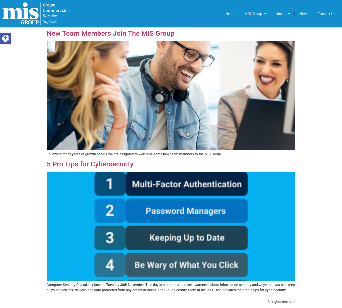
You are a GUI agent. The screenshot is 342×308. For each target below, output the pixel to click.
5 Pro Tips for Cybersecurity (90, 164)
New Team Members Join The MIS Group (110, 33)
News (303, 13)
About (283, 14)
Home (230, 13)
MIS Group (256, 14)
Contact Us (326, 13)
